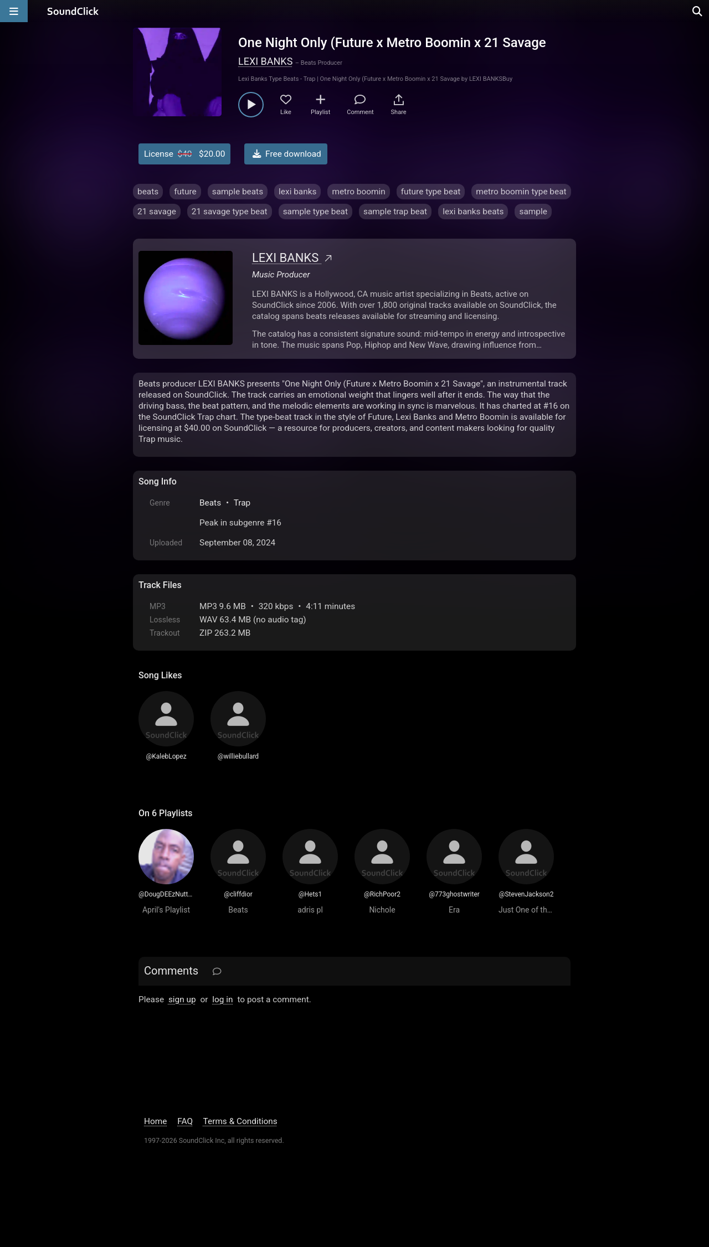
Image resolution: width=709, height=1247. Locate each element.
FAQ (185, 1121)
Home (155, 1121)
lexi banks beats (473, 212)
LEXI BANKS (265, 61)
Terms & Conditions (240, 1121)
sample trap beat (395, 212)
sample (533, 212)
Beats (210, 503)
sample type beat (315, 212)
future (185, 192)
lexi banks (297, 192)
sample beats (237, 192)
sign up (182, 999)
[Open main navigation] (14, 11)
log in (222, 999)
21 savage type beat (230, 212)
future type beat (431, 192)
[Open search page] (698, 11)
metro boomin (358, 192)
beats (147, 192)
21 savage (156, 212)
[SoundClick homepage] (73, 11)
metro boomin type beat (521, 192)
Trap (242, 503)
